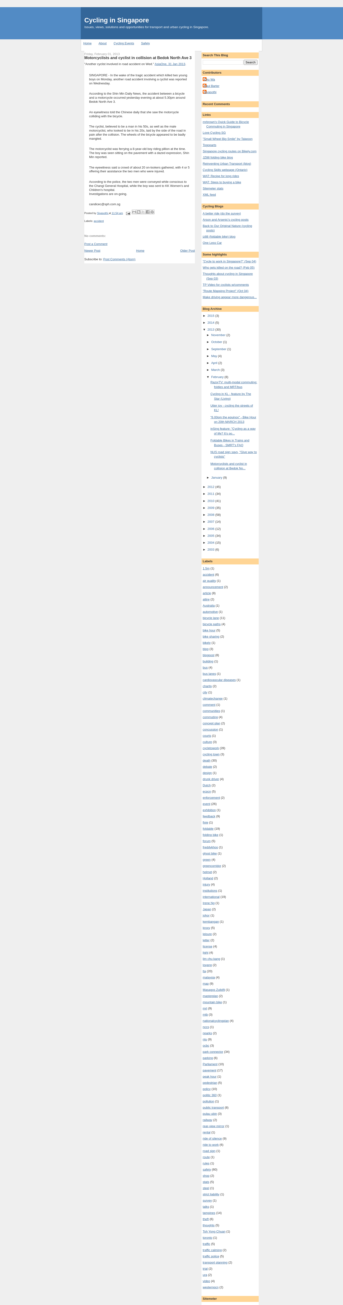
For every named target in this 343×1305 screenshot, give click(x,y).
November (219, 335)
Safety (145, 43)
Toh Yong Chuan (214, 1231)
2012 (211, 487)
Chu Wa (209, 79)
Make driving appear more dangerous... (230, 297)
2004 (211, 542)
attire (206, 599)
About (103, 43)
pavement (209, 1070)
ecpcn (207, 791)
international (211, 897)
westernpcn (210, 1287)
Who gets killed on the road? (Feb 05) (229, 267)
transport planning (215, 1262)
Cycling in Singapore (116, 20)
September (219, 349)
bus (205, 667)
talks (206, 1206)
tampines (209, 1213)
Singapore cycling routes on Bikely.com (230, 151)
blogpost (208, 655)
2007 (211, 521)
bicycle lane (211, 618)
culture (207, 742)
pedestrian (210, 1083)
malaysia (209, 977)
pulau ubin (210, 1114)
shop (206, 1175)
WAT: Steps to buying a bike (222, 182)
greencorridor (212, 866)
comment (209, 704)
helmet (207, 872)
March (216, 370)
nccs (206, 1027)
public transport (213, 1107)
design (207, 773)
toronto (207, 1237)
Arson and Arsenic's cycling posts (226, 219)
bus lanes (209, 674)
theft (206, 1219)
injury (206, 884)
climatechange (213, 698)
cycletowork (211, 748)
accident (99, 221)
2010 (211, 501)
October (217, 342)
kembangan (211, 921)
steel (206, 1188)
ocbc (206, 1045)
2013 (211, 329)
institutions (210, 890)
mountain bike (212, 1002)
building (208, 661)
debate (207, 766)
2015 (211, 315)
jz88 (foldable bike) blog (219, 236)
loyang (207, 965)
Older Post (187, 250)
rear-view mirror (213, 1126)
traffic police (211, 1256)
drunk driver (211, 779)
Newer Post (92, 250)
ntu (205, 1039)
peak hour (210, 1076)
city (205, 692)
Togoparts (209, 145)
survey (207, 1200)
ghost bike (210, 853)
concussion (210, 729)
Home (87, 43)
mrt (205, 1008)
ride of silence (212, 1138)
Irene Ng (209, 903)
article (207, 593)
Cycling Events (124, 43)
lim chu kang (211, 959)
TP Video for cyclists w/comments (226, 285)
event (206, 804)
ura (205, 1275)
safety (207, 1169)
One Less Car (212, 243)
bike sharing (211, 636)
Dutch (207, 785)
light (205, 952)
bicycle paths (212, 624)
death (207, 760)
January (217, 477)
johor (206, 915)
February (218, 377)
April (214, 363)
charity (207, 686)
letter (206, 940)
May (214, 356)
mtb (205, 1014)
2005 (211, 535)
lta (204, 971)
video (206, 1281)
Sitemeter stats (213, 188)
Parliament (210, 1064)
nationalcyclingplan (216, 1021)
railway (207, 1120)
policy (207, 1089)
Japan (207, 909)
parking (208, 1058)
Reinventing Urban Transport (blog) (227, 163)
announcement (213, 587)
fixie (205, 822)
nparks (207, 1033)
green (207, 859)
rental (207, 1132)
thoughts (209, 1225)
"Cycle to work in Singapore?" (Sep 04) (229, 261)
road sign (209, 1151)
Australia (209, 605)
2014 (211, 322)
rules (206, 1163)
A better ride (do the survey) (222, 213)
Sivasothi (210, 92)
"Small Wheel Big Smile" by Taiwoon (227, 139)
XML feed (209, 194)
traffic (206, 1244)
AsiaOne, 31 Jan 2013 (170, 64)
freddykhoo (210, 847)
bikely (207, 643)
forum (207, 841)
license (207, 946)
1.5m (206, 568)
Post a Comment (95, 244)
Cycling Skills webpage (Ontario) (225, 170)
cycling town (211, 754)
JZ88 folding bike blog (218, 157)
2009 (211, 508)
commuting (210, 717)
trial (205, 1268)
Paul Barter (211, 86)
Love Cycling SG (214, 132)
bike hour (209, 630)
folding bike (210, 835)
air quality (209, 581)
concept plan (211, 723)
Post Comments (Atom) (119, 259)
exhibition (209, 810)
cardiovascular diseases (219, 680)
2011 (211, 494)
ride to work (211, 1144)
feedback (209, 816)
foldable (208, 828)
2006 (211, 529)
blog (206, 649)
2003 (211, 549)
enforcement (211, 797)
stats (206, 1182)
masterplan (210, 996)
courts (207, 735)
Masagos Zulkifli (214, 990)
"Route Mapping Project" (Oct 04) (225, 291)
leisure (207, 934)
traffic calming (212, 1250)
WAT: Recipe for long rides (221, 176)
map (206, 983)
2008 (211, 515)
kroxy (206, 928)
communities (211, 711)
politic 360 (210, 1095)
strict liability (211, 1194)
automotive (210, 612)
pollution (208, 1101)
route (206, 1157)
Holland (208, 878)
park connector (213, 1052)
